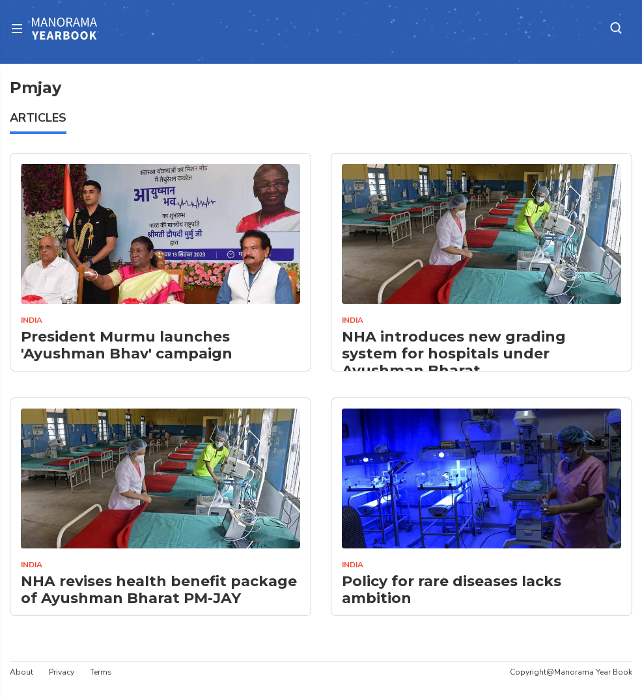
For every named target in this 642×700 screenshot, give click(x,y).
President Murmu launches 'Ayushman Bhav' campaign (126, 345)
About (21, 672)
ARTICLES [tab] (38, 118)
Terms (101, 672)
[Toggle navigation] (21, 28)
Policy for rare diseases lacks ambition (451, 590)
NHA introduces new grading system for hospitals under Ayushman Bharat (454, 354)
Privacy (61, 672)
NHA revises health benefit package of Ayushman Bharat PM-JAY (159, 590)
